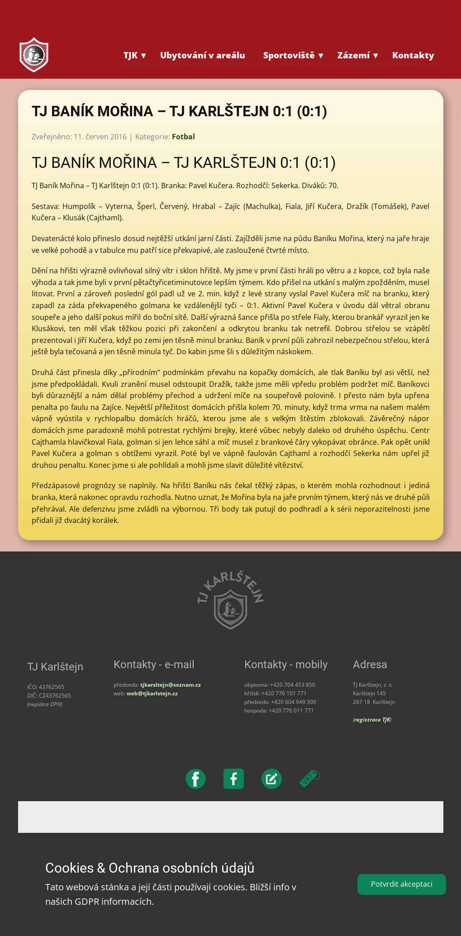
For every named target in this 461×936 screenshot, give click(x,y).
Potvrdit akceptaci (401, 884)
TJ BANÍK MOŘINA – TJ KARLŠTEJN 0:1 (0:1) (179, 111)
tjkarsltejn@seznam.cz (170, 685)
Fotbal (183, 137)
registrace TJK (372, 719)
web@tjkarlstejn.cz (152, 693)
